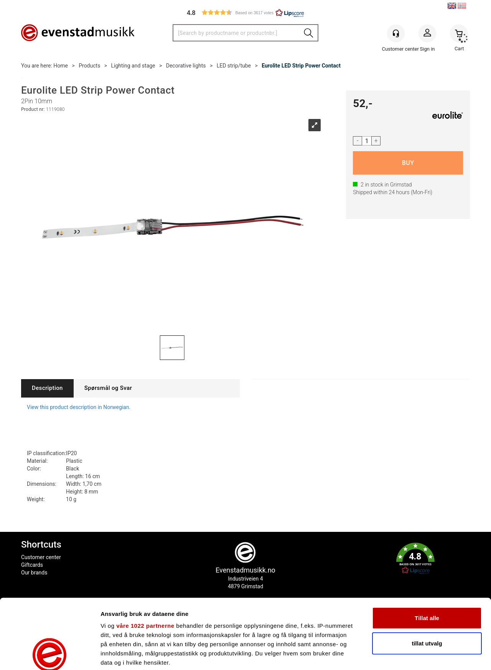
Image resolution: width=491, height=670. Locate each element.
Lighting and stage (133, 66)
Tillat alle (427, 553)
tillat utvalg (427, 577)
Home (60, 66)
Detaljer (408, 655)
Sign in (427, 35)
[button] (245, 12)
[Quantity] (366, 140)
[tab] (47, 388)
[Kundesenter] (396, 33)
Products (89, 66)
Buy (408, 163)
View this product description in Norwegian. (78, 407)
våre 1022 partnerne (145, 560)
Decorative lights (186, 66)
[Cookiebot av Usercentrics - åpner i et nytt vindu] (49, 655)
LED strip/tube (234, 66)
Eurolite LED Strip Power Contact (301, 66)
